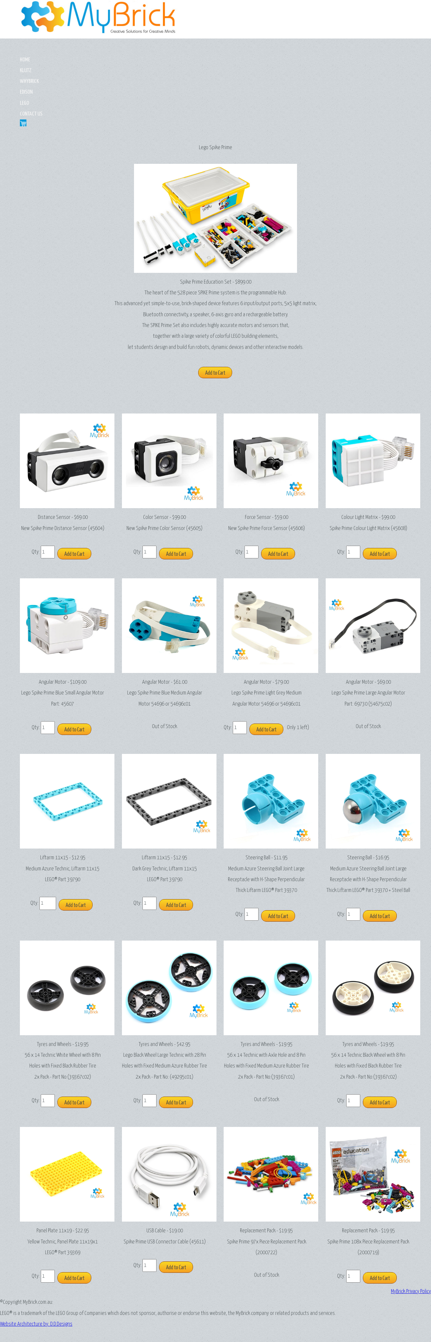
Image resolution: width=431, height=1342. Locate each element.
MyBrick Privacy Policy (411, 1263)
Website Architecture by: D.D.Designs (215, 1310)
